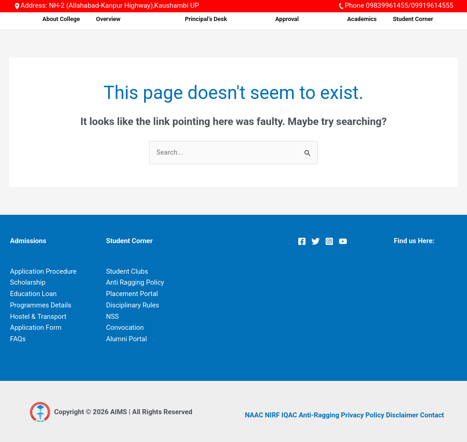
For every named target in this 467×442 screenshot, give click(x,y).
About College (107, 19)
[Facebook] (302, 241)
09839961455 (387, 5)
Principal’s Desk (231, 19)
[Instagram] (329, 241)
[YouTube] (343, 241)
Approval (299, 19)
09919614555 (432, 5)
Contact (433, 415)
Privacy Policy (363, 415)
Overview (150, 19)
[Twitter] (315, 241)
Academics (361, 19)
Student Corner (408, 19)
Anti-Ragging (319, 415)
